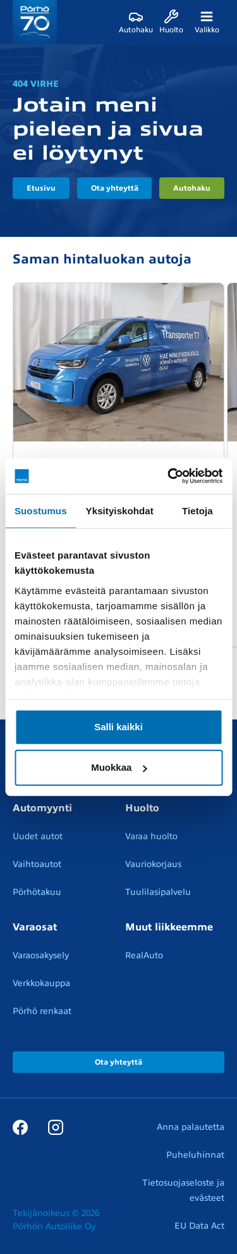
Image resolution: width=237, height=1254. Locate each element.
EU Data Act (199, 1226)
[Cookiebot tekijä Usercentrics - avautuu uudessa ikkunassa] (168, 476)
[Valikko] (206, 22)
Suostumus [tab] (41, 510)
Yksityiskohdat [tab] (120, 510)
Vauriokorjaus (153, 864)
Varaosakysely (41, 955)
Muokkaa (119, 767)
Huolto (142, 808)
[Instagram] (55, 1126)
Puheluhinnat (195, 1155)
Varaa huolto (151, 836)
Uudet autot (38, 836)
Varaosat (35, 927)
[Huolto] (171, 22)
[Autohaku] (136, 22)
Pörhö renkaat (42, 1011)
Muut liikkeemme (169, 927)
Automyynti (42, 808)
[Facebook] (20, 1126)
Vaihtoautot (37, 864)
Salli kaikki (118, 726)
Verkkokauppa (41, 983)
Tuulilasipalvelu (158, 892)
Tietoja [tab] (197, 510)
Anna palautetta (190, 1127)
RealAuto (144, 955)
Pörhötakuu (37, 892)
